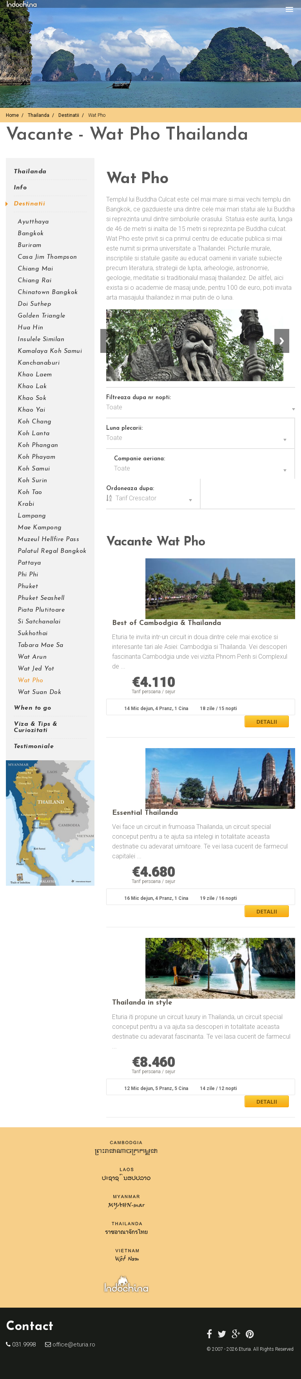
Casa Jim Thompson (47, 257)
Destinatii (68, 115)
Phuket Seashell (41, 598)
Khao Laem (35, 375)
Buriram (30, 245)
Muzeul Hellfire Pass (48, 539)
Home (12, 115)
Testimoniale (34, 746)
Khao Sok (32, 398)
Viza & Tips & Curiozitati (36, 727)
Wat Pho (31, 681)
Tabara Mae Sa (40, 645)
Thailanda (38, 115)
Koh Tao (30, 492)
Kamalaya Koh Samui (50, 351)
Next (281, 341)
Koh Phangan (38, 445)
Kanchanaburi (39, 363)
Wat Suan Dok (39, 692)
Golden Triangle (41, 316)
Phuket (28, 586)
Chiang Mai (35, 269)
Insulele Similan (41, 339)
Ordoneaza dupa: (130, 489)
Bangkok (31, 234)
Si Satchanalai (39, 622)
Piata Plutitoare (41, 610)
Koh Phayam (36, 457)
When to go (32, 708)
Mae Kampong (40, 528)
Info (20, 188)
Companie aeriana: (139, 459)
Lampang (32, 516)
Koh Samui (34, 469)
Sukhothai (33, 633)
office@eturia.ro (73, 1344)
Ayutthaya (33, 222)
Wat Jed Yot (36, 669)
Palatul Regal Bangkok (52, 551)
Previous (107, 341)
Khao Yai (31, 410)
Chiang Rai (34, 281)
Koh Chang (35, 422)
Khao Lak (32, 386)
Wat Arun (32, 657)
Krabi (26, 504)
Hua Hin (31, 328)
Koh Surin (32, 481)
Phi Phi (28, 575)
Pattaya (29, 563)
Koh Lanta (34, 434)
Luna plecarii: (124, 428)
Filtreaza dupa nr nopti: (138, 398)
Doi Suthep (34, 304)
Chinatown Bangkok (48, 292)
